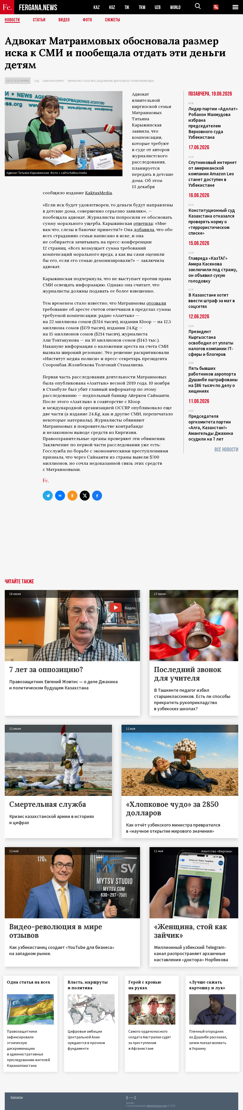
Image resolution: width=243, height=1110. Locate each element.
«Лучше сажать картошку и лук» (209, 985)
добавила (144, 229)
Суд (36, 81)
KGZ (112, 7)
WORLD (177, 7)
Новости (12, 20)
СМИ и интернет (53, 81)
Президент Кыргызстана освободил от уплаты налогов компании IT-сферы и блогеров (210, 343)
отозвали (156, 303)
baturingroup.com (157, 1105)
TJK (127, 7)
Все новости (226, 449)
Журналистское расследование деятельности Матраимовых (111, 81)
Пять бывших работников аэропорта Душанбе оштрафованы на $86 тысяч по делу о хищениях (213, 379)
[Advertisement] (121, 543)
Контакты (17, 1096)
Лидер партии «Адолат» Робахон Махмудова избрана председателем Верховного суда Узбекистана (213, 123)
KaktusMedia (98, 192)
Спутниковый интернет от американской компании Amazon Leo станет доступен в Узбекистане (212, 173)
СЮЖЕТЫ (112, 20)
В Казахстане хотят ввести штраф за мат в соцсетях (211, 300)
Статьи (39, 20)
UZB (159, 7)
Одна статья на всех (30, 982)
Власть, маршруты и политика (89, 985)
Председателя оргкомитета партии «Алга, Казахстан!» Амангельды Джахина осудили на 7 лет (210, 427)
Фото (87, 20)
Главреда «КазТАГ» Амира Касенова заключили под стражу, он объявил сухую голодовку (212, 269)
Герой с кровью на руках (146, 985)
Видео (64, 20)
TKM (143, 7)
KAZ (96, 7)
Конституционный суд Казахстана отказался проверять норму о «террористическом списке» (211, 221)
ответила (143, 223)
